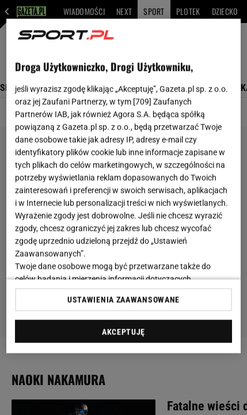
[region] (123, 186)
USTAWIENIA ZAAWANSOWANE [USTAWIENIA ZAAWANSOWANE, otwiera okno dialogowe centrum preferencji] (123, 299)
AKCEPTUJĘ (123, 331)
